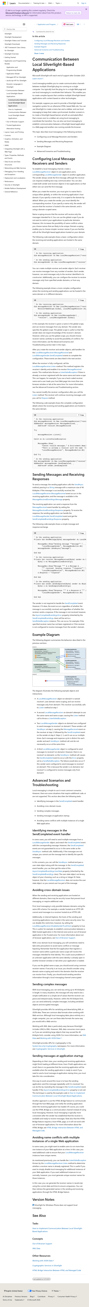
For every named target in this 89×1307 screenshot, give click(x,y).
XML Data (36, 1248)
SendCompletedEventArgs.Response (47, 519)
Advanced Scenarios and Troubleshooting (49, 50)
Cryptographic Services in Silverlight (50, 1049)
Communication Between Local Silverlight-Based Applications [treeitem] (17, 103)
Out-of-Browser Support (65, 938)
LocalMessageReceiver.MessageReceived (51, 352)
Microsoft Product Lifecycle (17, 13)
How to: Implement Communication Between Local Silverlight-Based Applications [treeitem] (17, 113)
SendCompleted (71, 603)
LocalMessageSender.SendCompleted (47, 355)
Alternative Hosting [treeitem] (13, 128)
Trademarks (19, 1300)
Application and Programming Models (47, 24)
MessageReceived (74, 369)
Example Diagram (40, 47)
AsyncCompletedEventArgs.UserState (47, 871)
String (51, 487)
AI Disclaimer (7, 1296)
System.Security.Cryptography (44, 1046)
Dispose (44, 398)
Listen (34, 395)
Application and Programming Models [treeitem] (14, 68)
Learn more (37, 78)
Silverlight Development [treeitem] (13, 37)
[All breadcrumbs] (34, 24)
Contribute (41, 1296)
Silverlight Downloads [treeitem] (12, 44)
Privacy (50, 1296)
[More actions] (84, 24)
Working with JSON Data (50, 1038)
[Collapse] (24, 24)
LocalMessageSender (53, 174)
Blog (31, 1296)
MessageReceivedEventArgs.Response (47, 510)
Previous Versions (21, 1296)
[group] (59, 258)
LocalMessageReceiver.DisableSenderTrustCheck (52, 926)
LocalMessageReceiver (41, 171)
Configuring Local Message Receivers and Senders (52, 40)
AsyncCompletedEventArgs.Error (48, 615)
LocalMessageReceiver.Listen (44, 366)
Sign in (83, 3)
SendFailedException (40, 621)
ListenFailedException (68, 372)
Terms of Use (7, 1300)
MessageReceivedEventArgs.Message (47, 499)
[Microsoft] (4, 3)
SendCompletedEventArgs (42, 618)
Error (74, 758)
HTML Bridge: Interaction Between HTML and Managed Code (56, 1270)
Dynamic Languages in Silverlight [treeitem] (14, 85)
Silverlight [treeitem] (8, 34)
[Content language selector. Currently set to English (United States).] (13, 1291)
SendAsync (79, 484)
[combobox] (15, 29)
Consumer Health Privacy (67, 1296)
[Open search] (78, 3)
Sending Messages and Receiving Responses (50, 44)
